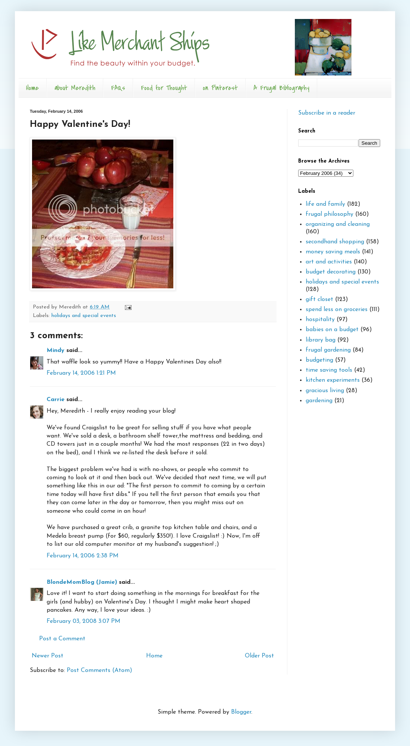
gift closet (319, 299)
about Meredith (74, 88)
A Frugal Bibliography (281, 88)
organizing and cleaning (338, 224)
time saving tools (329, 370)
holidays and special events (83, 315)
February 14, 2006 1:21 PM (81, 373)
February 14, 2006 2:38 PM (83, 556)
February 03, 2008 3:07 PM (83, 621)
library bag (320, 340)
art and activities (329, 262)
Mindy (55, 350)
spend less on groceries (337, 310)
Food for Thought (164, 88)
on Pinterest (220, 88)
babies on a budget (332, 330)
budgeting (319, 360)
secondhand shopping (335, 242)
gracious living (325, 391)
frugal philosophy (329, 214)
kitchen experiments (333, 380)
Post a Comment (62, 639)
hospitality (320, 320)
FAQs (118, 88)
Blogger (241, 712)
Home (32, 88)
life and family (325, 204)
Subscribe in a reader (326, 113)
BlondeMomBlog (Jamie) (82, 582)
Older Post (259, 656)
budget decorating (331, 272)
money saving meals (333, 252)
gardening (319, 401)
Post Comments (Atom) (99, 670)
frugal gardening (328, 350)
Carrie (55, 400)
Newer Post (47, 656)
